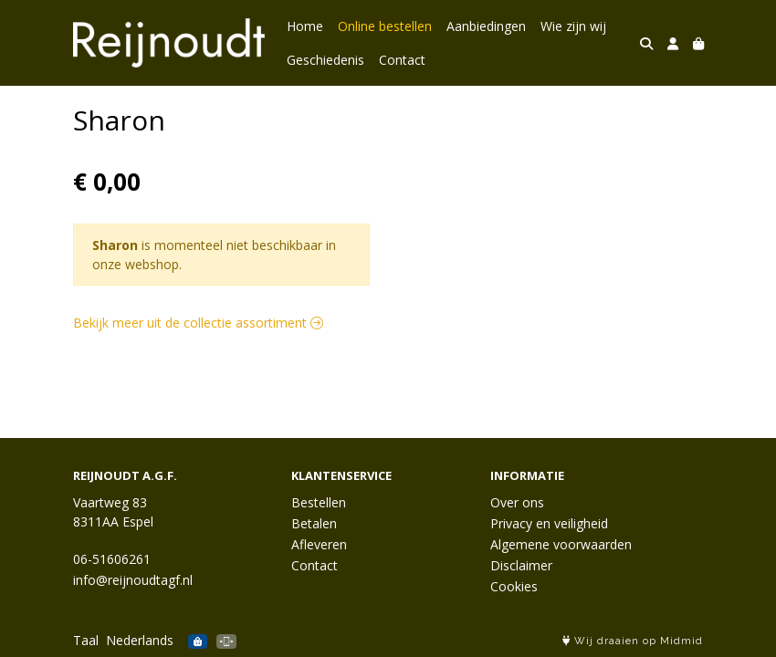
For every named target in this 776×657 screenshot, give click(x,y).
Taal (86, 640)
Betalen (314, 523)
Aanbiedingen (486, 26)
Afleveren (319, 544)
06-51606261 (112, 559)
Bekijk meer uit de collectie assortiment (198, 322)
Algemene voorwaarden (561, 544)
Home (305, 26)
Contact (402, 59)
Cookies (514, 586)
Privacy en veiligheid (549, 523)
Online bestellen (385, 26)
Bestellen (318, 502)
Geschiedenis (325, 59)
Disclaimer (521, 565)
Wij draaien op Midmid (632, 641)
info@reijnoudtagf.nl (133, 580)
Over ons (517, 502)
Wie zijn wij (573, 26)
